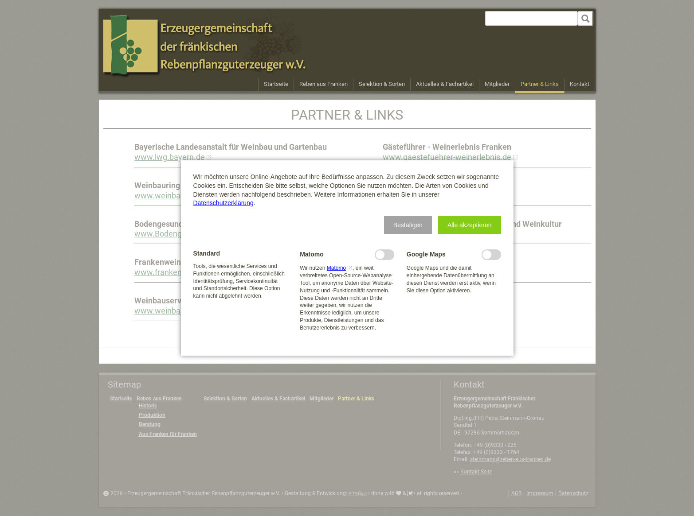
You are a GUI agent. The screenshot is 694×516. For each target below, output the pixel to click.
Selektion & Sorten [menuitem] (382, 84)
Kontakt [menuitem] (579, 84)
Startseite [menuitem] (276, 84)
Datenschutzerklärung (223, 202)
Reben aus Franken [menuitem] (323, 84)
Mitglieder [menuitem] (497, 84)
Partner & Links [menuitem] (540, 84)
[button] (408, 225)
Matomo (336, 268)
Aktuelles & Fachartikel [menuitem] (445, 84)
